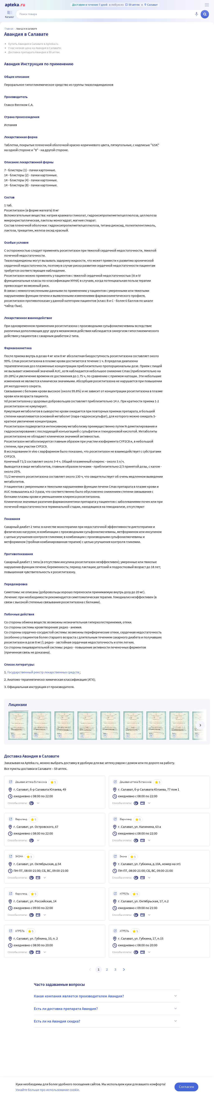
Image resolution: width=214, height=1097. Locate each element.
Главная (9, 28)
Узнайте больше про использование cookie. (48, 1090)
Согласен (186, 1086)
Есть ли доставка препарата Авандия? (106, 1008)
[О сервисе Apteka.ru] (207, 4)
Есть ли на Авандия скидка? (106, 1021)
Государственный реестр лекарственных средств (43, 672)
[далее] (200, 725)
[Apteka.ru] (15, 5)
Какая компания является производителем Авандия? (106, 995)
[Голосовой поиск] (196, 14)
